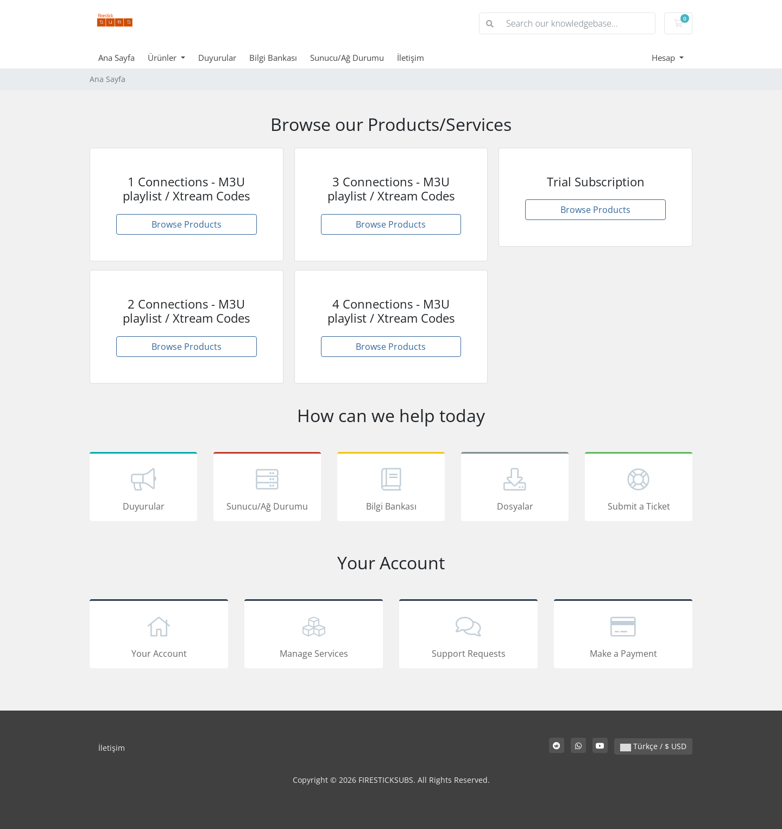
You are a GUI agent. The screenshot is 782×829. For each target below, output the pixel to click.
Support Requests (468, 636)
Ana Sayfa (116, 57)
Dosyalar (515, 488)
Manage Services (313, 636)
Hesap (664, 57)
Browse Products (187, 224)
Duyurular (217, 57)
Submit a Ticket (638, 488)
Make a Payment (623, 636)
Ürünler (163, 57)
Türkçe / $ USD (653, 746)
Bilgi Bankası (273, 57)
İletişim (410, 57)
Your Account (159, 636)
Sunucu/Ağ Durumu (347, 57)
